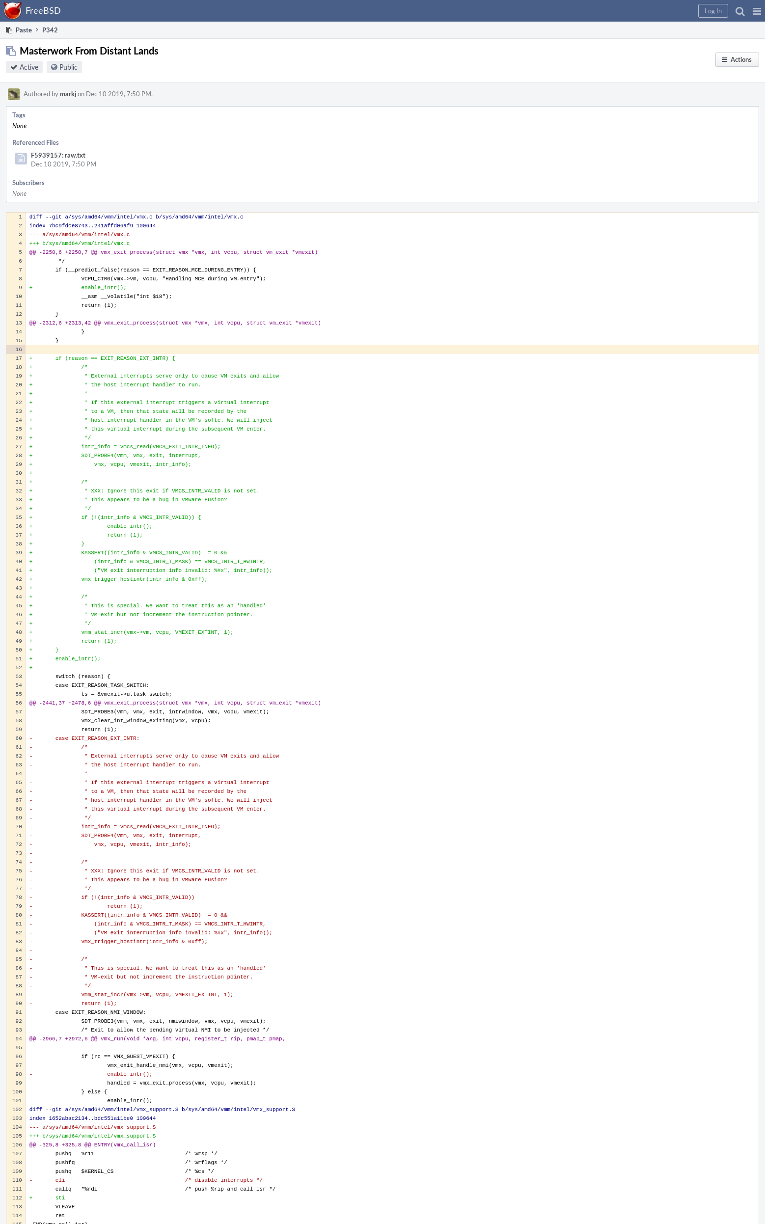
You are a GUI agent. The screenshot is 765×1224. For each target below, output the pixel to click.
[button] (757, 11)
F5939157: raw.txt (58, 155)
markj (68, 93)
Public (68, 67)
